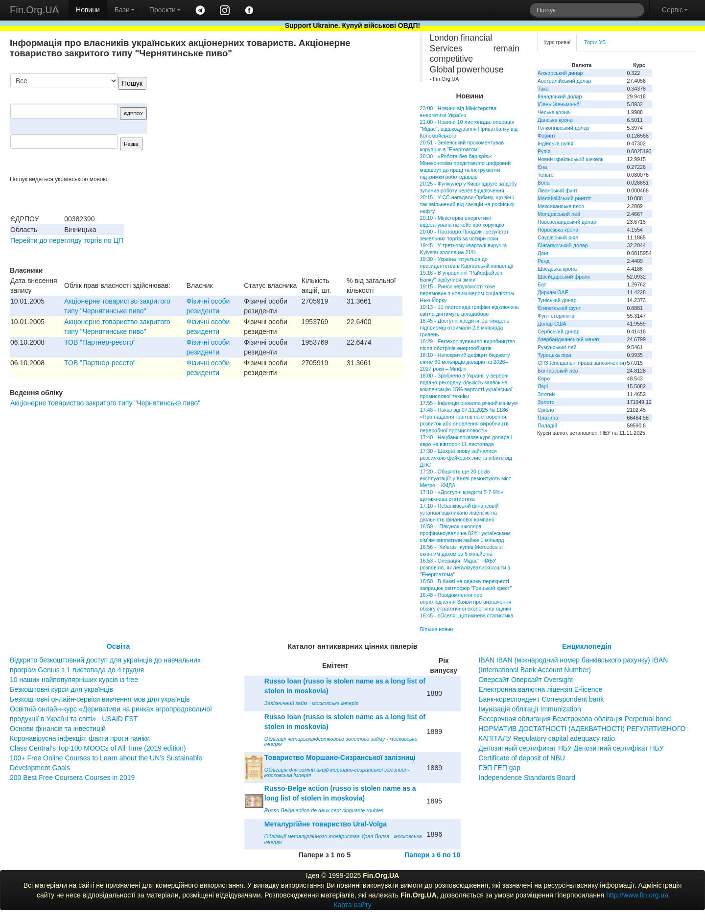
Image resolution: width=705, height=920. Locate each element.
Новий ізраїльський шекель (571, 159)
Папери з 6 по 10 (432, 855)
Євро (544, 378)
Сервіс (675, 10)
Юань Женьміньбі (559, 104)
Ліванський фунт (558, 190)
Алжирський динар (560, 73)
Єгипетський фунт (559, 308)
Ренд (544, 261)
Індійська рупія (555, 143)
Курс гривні (556, 42)
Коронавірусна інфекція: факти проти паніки (80, 738)
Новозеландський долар (567, 222)
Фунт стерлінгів (556, 316)
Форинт (547, 136)
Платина (548, 418)
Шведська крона (557, 269)
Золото (546, 402)
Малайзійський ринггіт (564, 198)
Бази (125, 10)
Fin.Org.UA (34, 9)
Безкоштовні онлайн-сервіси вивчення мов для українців (100, 699)
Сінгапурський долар (563, 245)
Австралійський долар (564, 81)
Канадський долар (560, 96)
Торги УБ (595, 42)
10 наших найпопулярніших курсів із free (74, 680)
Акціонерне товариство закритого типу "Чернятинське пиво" (105, 403)
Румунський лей (557, 347)
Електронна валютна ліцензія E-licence (540, 689)
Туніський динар (557, 300)
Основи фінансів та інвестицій (58, 728)
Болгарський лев (558, 371)
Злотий (546, 394)
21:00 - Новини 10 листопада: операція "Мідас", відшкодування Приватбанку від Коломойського (469, 129)
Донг (543, 253)
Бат (542, 284)
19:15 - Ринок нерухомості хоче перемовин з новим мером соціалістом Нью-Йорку (467, 293)
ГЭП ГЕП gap (499, 768)
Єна (542, 167)
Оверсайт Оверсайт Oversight (525, 680)
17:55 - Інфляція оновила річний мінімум (469, 403)
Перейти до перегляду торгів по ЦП (66, 240)
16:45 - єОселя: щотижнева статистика (467, 615)
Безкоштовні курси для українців (61, 689)
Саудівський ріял (558, 237)
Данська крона (555, 120)
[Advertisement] (329, 124)
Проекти (165, 10)
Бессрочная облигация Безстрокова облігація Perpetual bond (574, 719)
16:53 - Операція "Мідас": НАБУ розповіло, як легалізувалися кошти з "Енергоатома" (465, 567)
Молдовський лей (559, 214)
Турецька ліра (554, 355)
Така (543, 89)
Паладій (547, 425)
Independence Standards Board (526, 777)
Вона (544, 183)
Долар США (552, 324)
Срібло (546, 410)
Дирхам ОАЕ (553, 292)
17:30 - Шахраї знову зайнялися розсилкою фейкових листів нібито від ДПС (466, 458)
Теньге (546, 175)
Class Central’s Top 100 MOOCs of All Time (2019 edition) (98, 748)
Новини (88, 10)
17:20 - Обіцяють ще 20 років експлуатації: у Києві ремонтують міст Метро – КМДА (465, 478)
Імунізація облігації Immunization (529, 709)
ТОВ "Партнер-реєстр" (100, 342)
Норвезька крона (558, 230)
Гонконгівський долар (563, 128)
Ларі (543, 386)
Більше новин (436, 629)
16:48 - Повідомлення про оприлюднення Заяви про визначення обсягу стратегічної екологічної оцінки (465, 602)
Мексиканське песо (561, 206)
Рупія (544, 151)
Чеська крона (554, 112)
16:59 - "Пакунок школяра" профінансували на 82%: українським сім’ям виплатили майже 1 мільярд (465, 533)
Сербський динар (559, 331)
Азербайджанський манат (569, 339)
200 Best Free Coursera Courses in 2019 (72, 777)
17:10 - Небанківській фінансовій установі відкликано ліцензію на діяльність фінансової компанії (459, 512)
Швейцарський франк (564, 277)
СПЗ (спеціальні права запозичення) (582, 363)
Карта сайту (352, 905)
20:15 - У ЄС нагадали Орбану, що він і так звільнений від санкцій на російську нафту (467, 204)
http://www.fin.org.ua (637, 895)
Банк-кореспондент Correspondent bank (541, 699)
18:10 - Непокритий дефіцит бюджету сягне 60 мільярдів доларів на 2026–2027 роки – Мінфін (465, 362)
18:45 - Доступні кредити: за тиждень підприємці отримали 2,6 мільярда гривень (465, 327)
